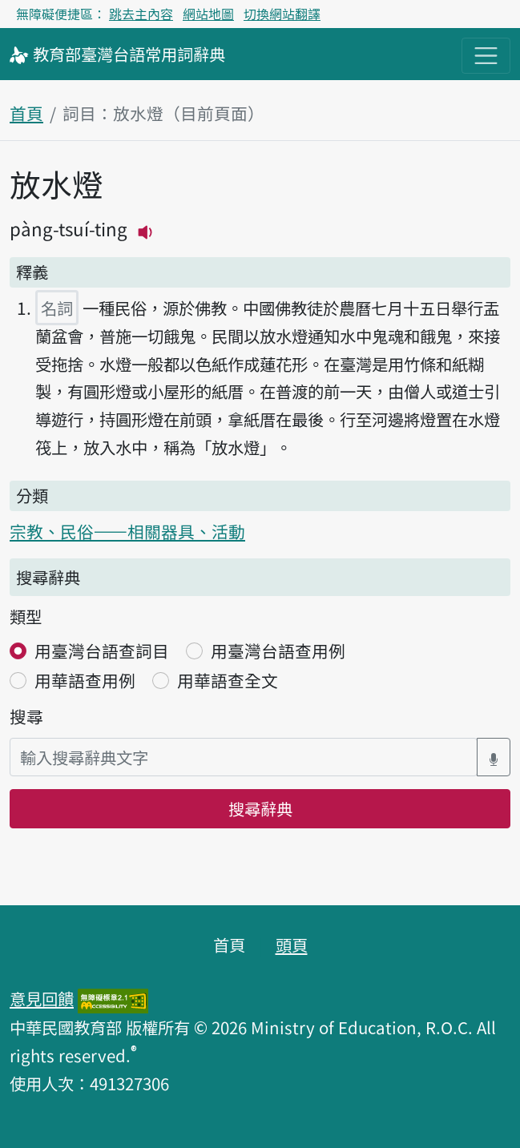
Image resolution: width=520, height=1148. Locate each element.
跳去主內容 (141, 13)
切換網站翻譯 (282, 13)
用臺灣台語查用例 (278, 650)
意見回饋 (42, 998)
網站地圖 (208, 13)
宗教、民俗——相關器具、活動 (127, 531)
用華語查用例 (84, 680)
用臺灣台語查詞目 (101, 650)
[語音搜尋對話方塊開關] (493, 757)
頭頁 (292, 944)
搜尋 (26, 716)
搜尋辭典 (260, 808)
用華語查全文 (227, 680)
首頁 (26, 113)
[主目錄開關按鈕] (486, 56)
